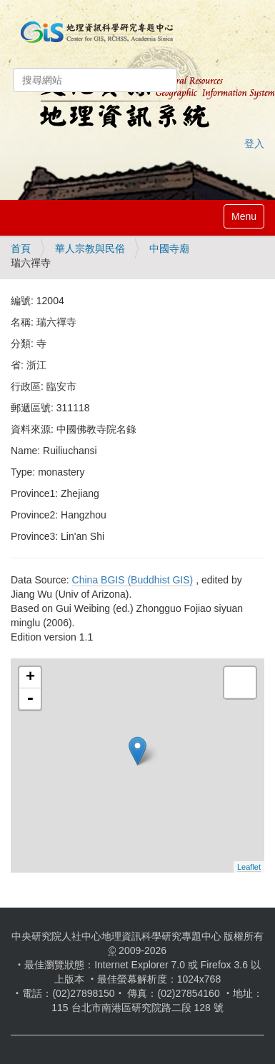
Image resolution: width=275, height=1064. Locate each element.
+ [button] (30, 677)
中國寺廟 (169, 248)
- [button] (30, 699)
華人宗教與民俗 (90, 248)
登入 (254, 143)
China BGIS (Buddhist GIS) (133, 580)
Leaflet (249, 867)
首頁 (21, 248)
